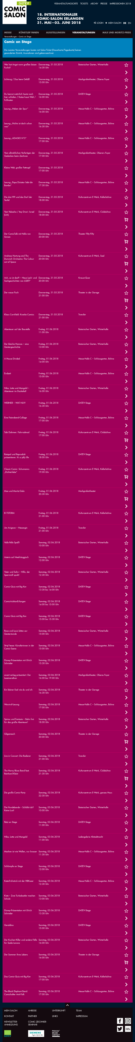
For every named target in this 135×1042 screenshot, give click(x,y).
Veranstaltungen (83, 32)
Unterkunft (58, 1010)
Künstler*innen (29, 32)
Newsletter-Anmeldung (11, 1023)
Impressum (82, 1016)
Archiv (94, 3)
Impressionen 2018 (120, 3)
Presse (103, 3)
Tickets (84, 3)
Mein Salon (10, 1010)
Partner (32, 1016)
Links (55, 1016)
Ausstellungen (55, 32)
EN (129, 22)
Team (79, 1010)
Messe (8, 32)
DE (124, 23)
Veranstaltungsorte (66, 3)
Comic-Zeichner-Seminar (37, 1023)
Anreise (32, 1010)
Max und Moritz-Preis (116, 32)
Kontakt (9, 1016)
